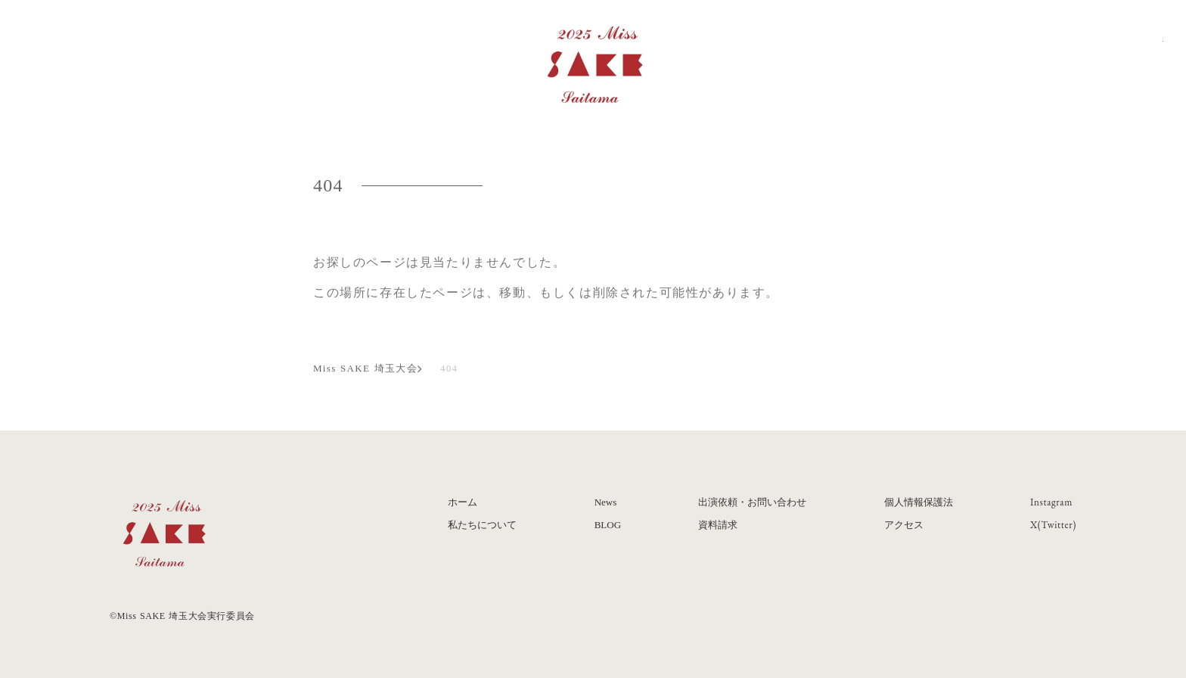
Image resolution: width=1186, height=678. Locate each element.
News (606, 502)
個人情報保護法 (918, 502)
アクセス (904, 524)
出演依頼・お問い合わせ (752, 502)
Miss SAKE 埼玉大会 (365, 369)
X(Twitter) (1053, 524)
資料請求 (717, 524)
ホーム (462, 502)
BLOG (608, 524)
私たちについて (482, 524)
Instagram (1051, 502)
